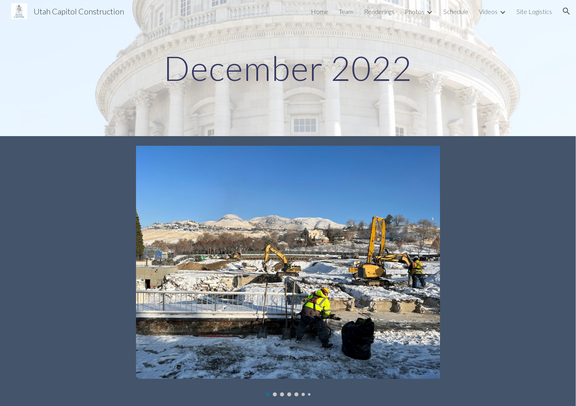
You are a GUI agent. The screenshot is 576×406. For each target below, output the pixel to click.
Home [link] (319, 11)
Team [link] (346, 11)
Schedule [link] (455, 11)
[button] (566, 11)
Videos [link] (488, 11)
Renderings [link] (379, 11)
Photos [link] (414, 11)
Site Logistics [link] (534, 11)
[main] (288, 68)
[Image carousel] (288, 271)
